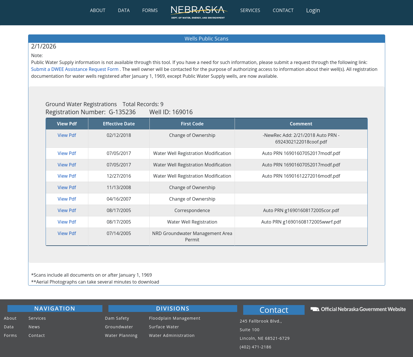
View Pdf (67, 135)
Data (9, 326)
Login (313, 10)
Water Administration (172, 335)
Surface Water (164, 326)
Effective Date (119, 124)
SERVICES (250, 10)
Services (37, 318)
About (10, 318)
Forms (10, 335)
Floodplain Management (174, 318)
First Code (192, 124)
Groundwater (119, 326)
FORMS (150, 10)
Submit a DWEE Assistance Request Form (75, 69)
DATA (124, 10)
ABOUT (97, 10)
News (34, 326)
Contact (37, 335)
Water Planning (121, 335)
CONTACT (283, 10)
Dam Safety (117, 318)
